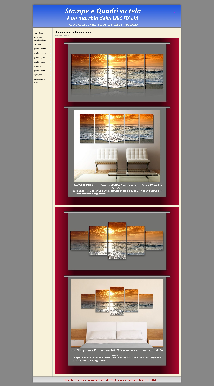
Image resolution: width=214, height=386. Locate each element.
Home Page (38, 33)
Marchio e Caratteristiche (40, 38)
